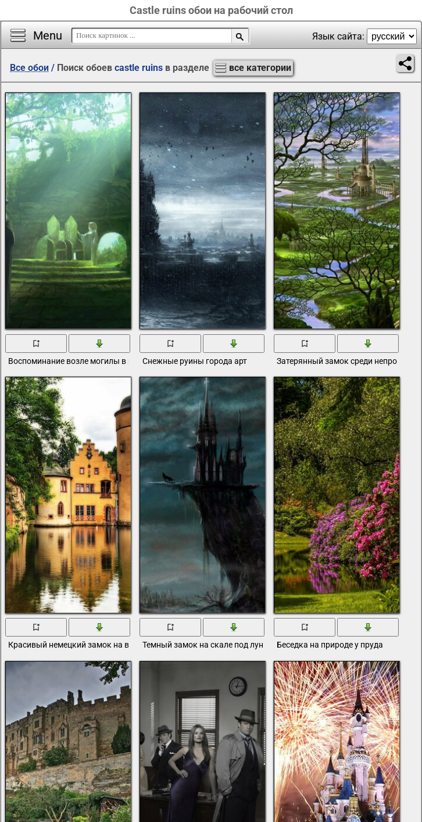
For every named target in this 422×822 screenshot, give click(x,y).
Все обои (29, 67)
